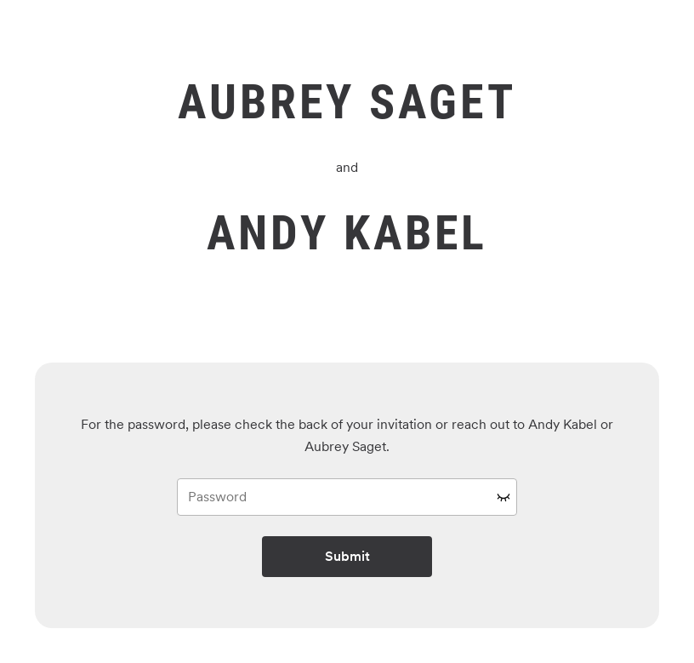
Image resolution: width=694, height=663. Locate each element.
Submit (347, 556)
